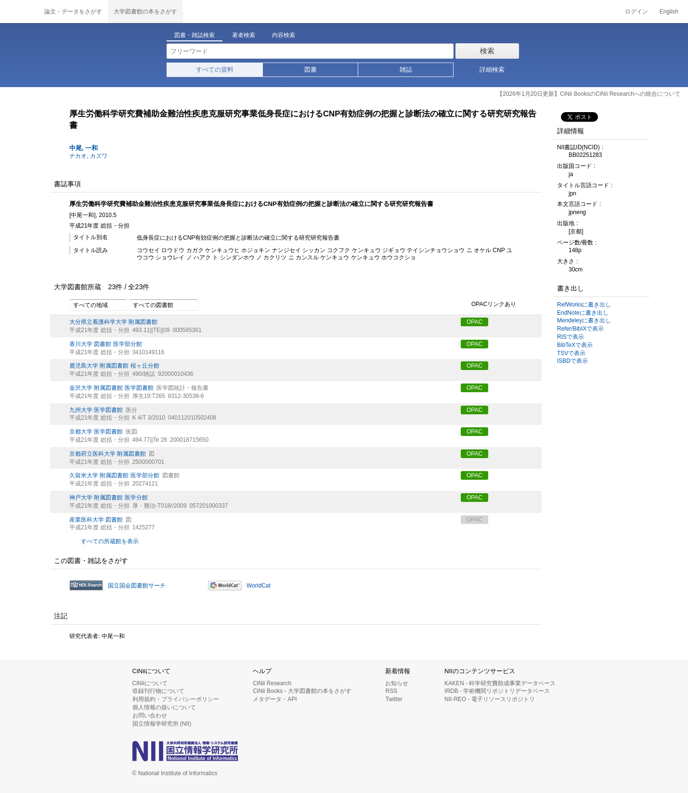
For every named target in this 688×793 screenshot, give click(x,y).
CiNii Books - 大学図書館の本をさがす (302, 691)
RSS (391, 691)
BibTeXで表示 (575, 345)
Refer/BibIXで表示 (580, 328)
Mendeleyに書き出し (584, 320)
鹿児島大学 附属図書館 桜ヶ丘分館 (114, 365)
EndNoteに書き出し (583, 312)
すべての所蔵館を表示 (110, 541)
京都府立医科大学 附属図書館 (107, 453)
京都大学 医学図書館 (96, 431)
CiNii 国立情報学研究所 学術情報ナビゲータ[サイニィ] (19, 11)
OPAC (474, 322)
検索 (487, 51)
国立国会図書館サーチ (137, 585)
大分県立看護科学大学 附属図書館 (113, 322)
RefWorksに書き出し (584, 304)
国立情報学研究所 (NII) (162, 723)
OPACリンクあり (488, 304)
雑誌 (406, 69)
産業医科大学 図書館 (96, 519)
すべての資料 (215, 69)
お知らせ (396, 683)
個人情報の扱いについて (164, 707)
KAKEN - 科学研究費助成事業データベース (500, 683)
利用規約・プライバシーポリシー (175, 699)
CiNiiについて (150, 683)
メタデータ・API (275, 699)
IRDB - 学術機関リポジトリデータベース (497, 691)
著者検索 (243, 35)
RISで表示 (570, 336)
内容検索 (283, 35)
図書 (310, 69)
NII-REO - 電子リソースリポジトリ (489, 699)
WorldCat (259, 585)
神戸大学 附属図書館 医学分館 (108, 497)
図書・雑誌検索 (194, 35)
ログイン (636, 11)
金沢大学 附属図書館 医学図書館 (111, 387)
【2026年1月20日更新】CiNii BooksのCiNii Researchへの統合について (588, 93)
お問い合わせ (149, 715)
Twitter (393, 699)
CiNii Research (272, 683)
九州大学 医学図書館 (96, 410)
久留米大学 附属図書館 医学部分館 (114, 475)
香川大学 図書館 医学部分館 (105, 344)
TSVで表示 (571, 353)
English (669, 11)
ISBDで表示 (572, 361)
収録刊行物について (158, 691)
